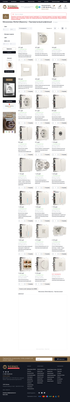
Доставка (46, 1)
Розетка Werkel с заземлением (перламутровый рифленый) (25, 117)
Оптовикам (22, 1)
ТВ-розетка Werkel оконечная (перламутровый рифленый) (58, 149)
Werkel (7, 389)
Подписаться (60, 359)
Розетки (29, 371)
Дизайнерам (13, 1)
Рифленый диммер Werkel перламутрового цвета (41, 280)
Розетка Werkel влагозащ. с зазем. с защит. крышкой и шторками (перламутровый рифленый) (24, 182)
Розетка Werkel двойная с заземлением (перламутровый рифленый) (42, 182)
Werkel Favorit (40, 377)
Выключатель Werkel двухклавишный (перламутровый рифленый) (24, 150)
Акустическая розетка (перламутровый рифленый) (24, 280)
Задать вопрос (9, 71)
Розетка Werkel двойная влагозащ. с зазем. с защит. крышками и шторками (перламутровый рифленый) (58, 249)
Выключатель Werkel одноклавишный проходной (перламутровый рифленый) (58, 118)
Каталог (6, 17)
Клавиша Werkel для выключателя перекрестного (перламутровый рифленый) (24, 55)
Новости (59, 382)
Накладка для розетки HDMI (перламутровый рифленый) (58, 54)
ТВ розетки (29, 386)
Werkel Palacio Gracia (51, 369)
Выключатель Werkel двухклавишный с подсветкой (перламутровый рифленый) (58, 215)
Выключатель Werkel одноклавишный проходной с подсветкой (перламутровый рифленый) (41, 215)
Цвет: (5, 37)
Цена (5, 26)
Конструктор (9, 79)
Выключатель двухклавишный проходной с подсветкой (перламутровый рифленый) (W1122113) (25, 249)
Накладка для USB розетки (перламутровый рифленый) (41, 54)
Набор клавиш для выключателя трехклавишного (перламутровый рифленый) (42, 87)
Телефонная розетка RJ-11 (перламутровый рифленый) (58, 279)
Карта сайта (5, 394)
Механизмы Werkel (31, 369)
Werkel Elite (49, 379)
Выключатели (30, 373)
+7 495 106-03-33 (46, 7)
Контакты (65, 1)
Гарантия (59, 371)
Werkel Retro (40, 382)
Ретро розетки (30, 388)
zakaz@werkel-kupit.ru (46, 5)
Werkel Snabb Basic (51, 375)
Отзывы (59, 373)
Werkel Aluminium (41, 369)
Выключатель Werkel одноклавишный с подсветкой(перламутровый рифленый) (24, 215)
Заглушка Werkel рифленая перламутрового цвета (58, 86)
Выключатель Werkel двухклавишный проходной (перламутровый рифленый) (58, 182)
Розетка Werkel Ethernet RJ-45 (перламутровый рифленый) (41, 247)
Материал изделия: (8, 34)
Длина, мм (6, 41)
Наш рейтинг (9, 101)
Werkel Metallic (40, 375)
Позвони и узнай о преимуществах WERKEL (28, 288)
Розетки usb (30, 381)
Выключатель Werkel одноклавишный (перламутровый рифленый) (41, 118)
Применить (9, 48)
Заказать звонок (44, 8)
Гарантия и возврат (56, 1)
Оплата (39, 1)
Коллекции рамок (31, 375)
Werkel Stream (50, 373)
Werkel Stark (40, 379)
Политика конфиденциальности (9, 392)
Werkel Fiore (49, 371)
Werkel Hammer (50, 377)
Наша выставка (31, 1)
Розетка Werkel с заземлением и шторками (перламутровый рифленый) (42, 150)
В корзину (30, 59)
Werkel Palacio (50, 381)
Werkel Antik (40, 371)
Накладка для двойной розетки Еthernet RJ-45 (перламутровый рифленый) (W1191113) (25, 87)
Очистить (9, 52)
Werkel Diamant (40, 373)
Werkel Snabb (40, 381)
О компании (5, 1)
